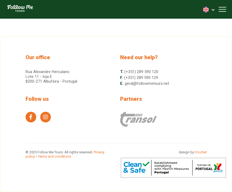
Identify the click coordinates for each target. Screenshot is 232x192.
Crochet (201, 152)
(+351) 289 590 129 (141, 77)
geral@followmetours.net (147, 83)
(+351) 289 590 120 (141, 71)
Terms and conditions (54, 156)
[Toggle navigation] (222, 9)
